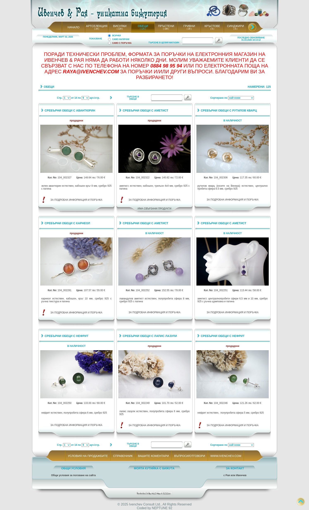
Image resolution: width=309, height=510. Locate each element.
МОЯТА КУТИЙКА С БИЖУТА (154, 468)
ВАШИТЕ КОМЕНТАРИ (153, 456)
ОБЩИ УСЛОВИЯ (73, 468)
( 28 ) (189, 29)
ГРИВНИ (189, 26)
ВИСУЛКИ (120, 26)
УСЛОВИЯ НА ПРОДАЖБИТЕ (87, 456)
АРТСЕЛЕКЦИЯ (96, 26)
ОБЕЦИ (143, 26)
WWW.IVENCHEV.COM (226, 456)
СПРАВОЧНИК (123, 456)
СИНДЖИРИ (235, 26)
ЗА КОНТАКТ (235, 468)
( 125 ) (143, 29)
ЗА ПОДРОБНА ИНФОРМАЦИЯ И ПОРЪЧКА (76, 199)
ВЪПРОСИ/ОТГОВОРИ (189, 456)
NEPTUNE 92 (162, 508)
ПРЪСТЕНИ (166, 26)
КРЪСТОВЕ (212, 26)
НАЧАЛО (73, 27)
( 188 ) (166, 29)
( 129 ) (120, 29)
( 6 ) (212, 29)
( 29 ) (97, 29)
